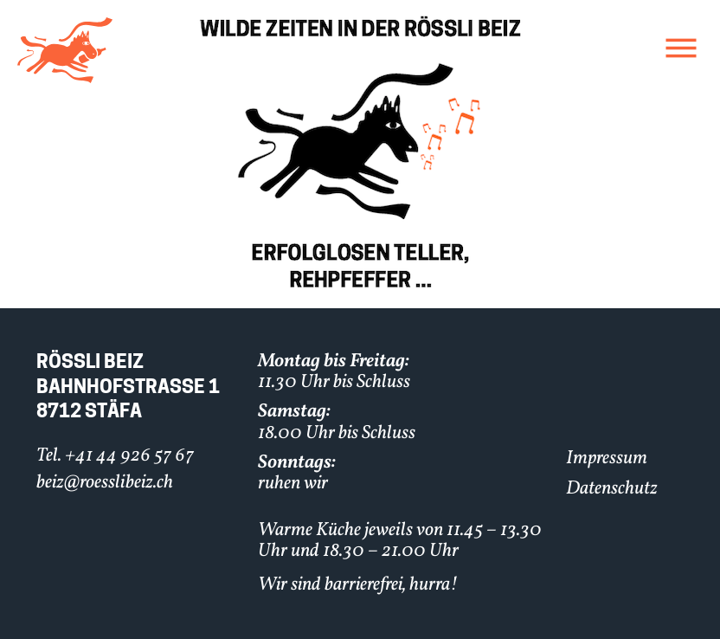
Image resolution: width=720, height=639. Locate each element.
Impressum (606, 458)
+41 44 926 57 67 (129, 455)
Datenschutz (612, 488)
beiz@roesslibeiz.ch (104, 482)
